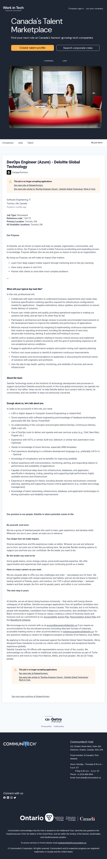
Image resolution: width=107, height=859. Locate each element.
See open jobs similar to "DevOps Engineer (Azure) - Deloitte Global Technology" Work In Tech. (55, 189)
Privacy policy (46, 726)
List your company (94, 8)
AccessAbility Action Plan (56, 617)
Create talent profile (32, 48)
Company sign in (76, 8)
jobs (20, 142)
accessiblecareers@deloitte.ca (62, 625)
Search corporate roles (78, 48)
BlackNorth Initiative (20, 620)
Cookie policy (59, 726)
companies (8, 142)
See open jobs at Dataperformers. (28, 185)
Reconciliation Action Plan (83, 617)
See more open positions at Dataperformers (31, 696)
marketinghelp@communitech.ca (72, 843)
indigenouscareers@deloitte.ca (78, 631)
